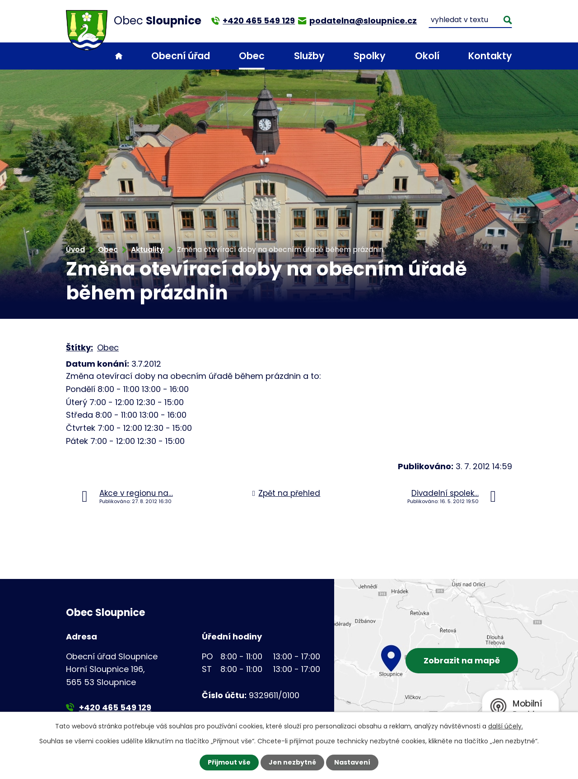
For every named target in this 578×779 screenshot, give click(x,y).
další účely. (505, 726)
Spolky (370, 55)
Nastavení (352, 762)
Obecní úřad (180, 55)
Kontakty (490, 55)
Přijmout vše (229, 762)
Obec (252, 55)
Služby (309, 55)
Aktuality (147, 249)
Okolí (427, 55)
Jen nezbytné (292, 762)
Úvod (118, 56)
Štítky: (79, 347)
